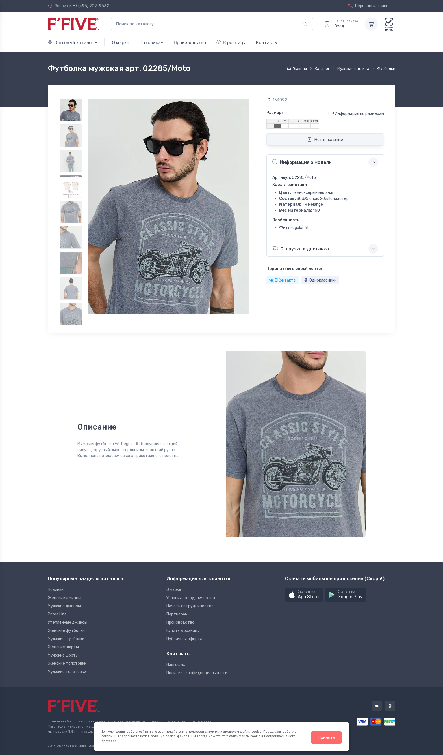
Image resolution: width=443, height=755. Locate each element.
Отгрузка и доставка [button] (300, 248)
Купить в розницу (183, 630)
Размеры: (276, 112)
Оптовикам (151, 42)
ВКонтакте (282, 280)
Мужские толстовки (67, 671)
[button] (304, 595)
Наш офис (175, 664)
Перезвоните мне (368, 5)
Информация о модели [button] (302, 162)
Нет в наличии (325, 139)
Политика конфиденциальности (196, 672)
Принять (326, 737)
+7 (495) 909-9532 (91, 5)
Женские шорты (63, 647)
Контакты (267, 42)
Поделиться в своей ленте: (294, 268)
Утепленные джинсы (67, 622)
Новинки (56, 589)
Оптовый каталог (71, 42)
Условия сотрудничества (190, 597)
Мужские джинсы (64, 606)
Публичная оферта (184, 638)
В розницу (231, 42)
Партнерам (177, 614)
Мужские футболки (66, 638)
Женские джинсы (64, 597)
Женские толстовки (67, 663)
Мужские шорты (63, 655)
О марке (120, 42)
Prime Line (57, 614)
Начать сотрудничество (190, 606)
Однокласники (320, 280)
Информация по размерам (356, 113)
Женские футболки (66, 630)
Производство (190, 42)
